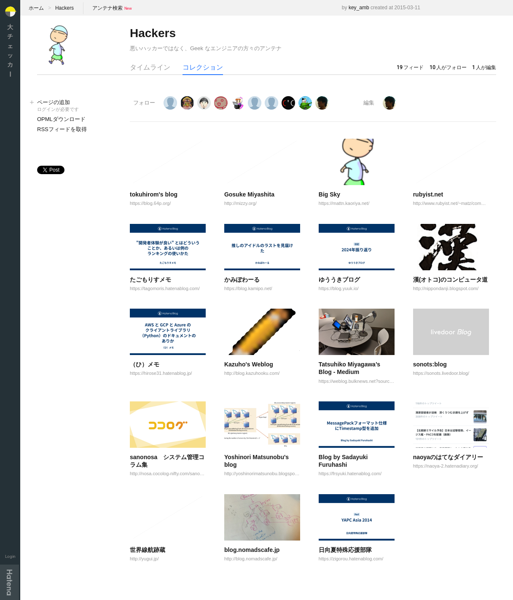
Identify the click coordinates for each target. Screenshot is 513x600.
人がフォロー (448, 67)
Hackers (64, 8)
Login (10, 556)
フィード (410, 67)
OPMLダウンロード (61, 119)
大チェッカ (10, 50)
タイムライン (150, 67)
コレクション (203, 67)
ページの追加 (75, 106)
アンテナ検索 (107, 8)
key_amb (359, 8)
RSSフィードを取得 (62, 129)
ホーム (36, 8)
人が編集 (484, 67)
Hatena (9, 582)
